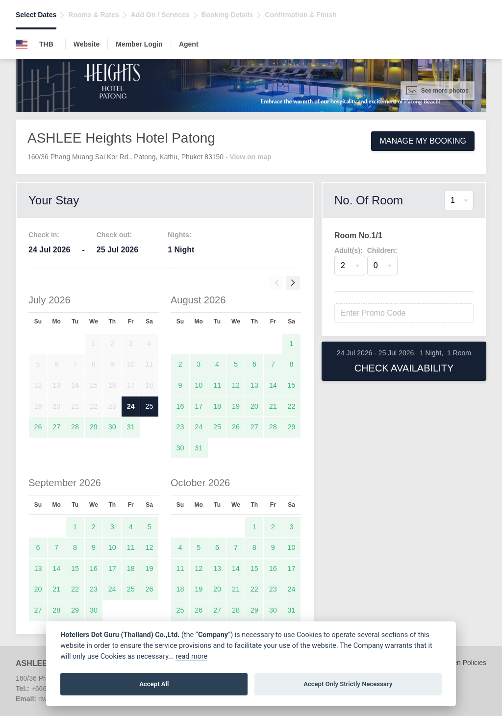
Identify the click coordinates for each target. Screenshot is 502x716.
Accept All (154, 684)
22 (292, 406)
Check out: (114, 235)
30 (112, 427)
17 (198, 406)
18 (217, 406)
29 (94, 427)
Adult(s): (348, 250)
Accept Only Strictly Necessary (347, 684)
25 (149, 406)
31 (131, 427)
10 (198, 385)
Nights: (179, 235)
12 (236, 385)
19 (236, 406)
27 (56, 427)
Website (87, 44)
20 (254, 406)
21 (273, 406)
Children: (382, 250)
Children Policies (460, 663)
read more (191, 656)
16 (180, 406)
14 (273, 385)
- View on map (249, 157)
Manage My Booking (422, 141)
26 (38, 427)
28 (75, 427)
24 (131, 406)
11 (217, 385)
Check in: (43, 235)
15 (292, 385)
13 (254, 385)
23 (180, 427)
